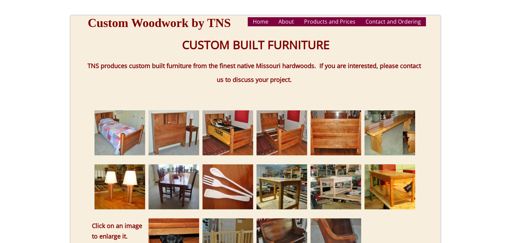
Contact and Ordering (393, 21)
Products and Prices (329, 21)
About (286, 21)
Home (260, 21)
